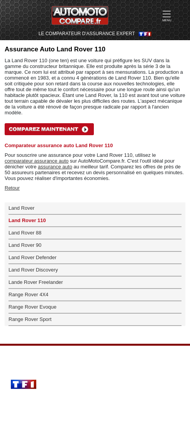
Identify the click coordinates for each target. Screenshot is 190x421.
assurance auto (55, 167)
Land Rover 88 (24, 233)
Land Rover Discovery (33, 270)
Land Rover (21, 208)
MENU (166, 16)
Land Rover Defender (32, 257)
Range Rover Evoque (32, 307)
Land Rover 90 (24, 245)
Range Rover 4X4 (28, 294)
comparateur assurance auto (36, 161)
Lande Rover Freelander (35, 282)
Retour (12, 188)
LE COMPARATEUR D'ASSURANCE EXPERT (87, 33)
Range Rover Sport (29, 319)
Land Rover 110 (27, 220)
